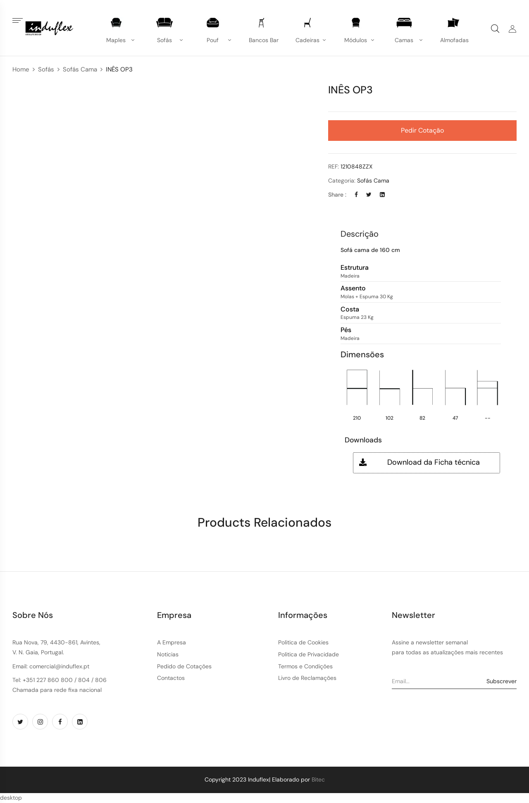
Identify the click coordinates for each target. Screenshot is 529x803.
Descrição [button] (360, 233)
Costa (350, 309)
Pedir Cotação (422, 130)
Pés (346, 330)
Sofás (46, 69)
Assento (353, 288)
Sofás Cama (80, 69)
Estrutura (355, 268)
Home (20, 69)
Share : (337, 194)
